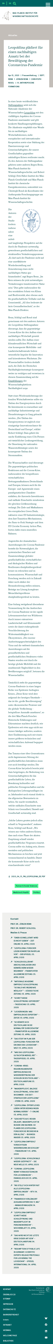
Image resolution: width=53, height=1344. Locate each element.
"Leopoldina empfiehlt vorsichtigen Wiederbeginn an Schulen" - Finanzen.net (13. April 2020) (26, 1147)
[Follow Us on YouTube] (46, 1337)
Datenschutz (9, 1309)
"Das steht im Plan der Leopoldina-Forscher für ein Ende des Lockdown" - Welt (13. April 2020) (26, 1043)
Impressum (8, 1304)
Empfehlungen (15, 380)
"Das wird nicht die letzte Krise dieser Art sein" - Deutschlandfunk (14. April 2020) (26, 1240)
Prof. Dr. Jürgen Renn (20, 924)
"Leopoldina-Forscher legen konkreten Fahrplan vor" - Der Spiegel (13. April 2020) (27, 953)
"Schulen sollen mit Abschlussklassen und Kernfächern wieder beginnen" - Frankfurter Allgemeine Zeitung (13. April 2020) (26, 969)
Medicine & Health (21, 892)
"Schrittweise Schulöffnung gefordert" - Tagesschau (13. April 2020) (27, 1003)
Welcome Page (10, 1335)
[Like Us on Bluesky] (46, 1318)
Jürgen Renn (22, 79)
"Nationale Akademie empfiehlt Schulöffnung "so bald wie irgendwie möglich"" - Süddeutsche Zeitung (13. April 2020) (26, 987)
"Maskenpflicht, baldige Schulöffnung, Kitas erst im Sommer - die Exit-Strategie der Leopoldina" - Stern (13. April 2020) (26, 1094)
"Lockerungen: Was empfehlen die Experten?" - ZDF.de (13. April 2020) (26, 1014)
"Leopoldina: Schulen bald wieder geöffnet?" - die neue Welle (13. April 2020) (27, 1161)
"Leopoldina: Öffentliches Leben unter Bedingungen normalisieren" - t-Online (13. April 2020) (27, 1110)
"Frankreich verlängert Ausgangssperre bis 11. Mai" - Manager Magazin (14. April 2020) (27, 1204)
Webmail (7, 1330)
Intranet (7, 1324)
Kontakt (7, 1289)
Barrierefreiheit (11, 1314)
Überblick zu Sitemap (9, 1296)
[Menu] (48, 5)
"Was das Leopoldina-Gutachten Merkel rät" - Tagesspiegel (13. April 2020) (25, 1057)
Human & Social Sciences (26, 886)
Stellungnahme (15, 105)
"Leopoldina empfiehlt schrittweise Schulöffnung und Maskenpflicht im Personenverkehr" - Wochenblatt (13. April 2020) (25, 1221)
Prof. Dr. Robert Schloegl (23, 928)
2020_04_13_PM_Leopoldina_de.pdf (28, 876)
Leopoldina (29, 112)
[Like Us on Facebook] (46, 1324)
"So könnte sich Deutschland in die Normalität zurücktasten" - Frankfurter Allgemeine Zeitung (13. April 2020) (26, 1028)
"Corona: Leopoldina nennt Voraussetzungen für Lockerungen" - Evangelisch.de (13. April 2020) (25, 1174)
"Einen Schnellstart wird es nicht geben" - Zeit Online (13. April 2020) (26, 940)
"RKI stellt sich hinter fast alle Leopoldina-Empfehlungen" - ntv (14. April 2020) (26, 1190)
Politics (36, 892)
